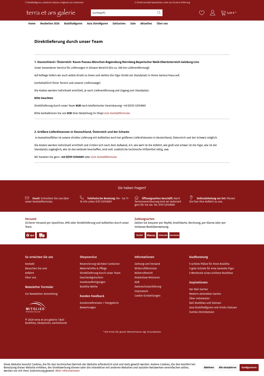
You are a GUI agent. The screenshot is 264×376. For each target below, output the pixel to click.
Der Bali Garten (198, 289)
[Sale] (133, 23)
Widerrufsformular (146, 268)
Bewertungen (88, 307)
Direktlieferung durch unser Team (100, 273)
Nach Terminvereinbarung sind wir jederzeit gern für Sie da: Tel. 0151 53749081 (158, 201)
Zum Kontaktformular (117, 113)
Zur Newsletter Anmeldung (41, 293)
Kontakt (30, 263)
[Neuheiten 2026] (50, 23)
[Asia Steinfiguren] (97, 23)
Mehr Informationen (67, 370)
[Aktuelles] (146, 23)
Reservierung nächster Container (100, 263)
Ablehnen (209, 367)
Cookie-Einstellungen (147, 295)
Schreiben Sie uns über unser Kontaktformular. (47, 200)
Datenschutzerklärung (148, 286)
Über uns (30, 277)
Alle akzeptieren (227, 367)
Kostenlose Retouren (147, 277)
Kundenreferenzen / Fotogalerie (99, 302)
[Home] (32, 23)
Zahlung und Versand (147, 263)
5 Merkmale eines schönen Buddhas (211, 273)
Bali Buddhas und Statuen (205, 302)
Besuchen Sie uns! (36, 268)
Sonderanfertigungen (92, 282)
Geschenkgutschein (91, 277)
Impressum (141, 291)
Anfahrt (29, 273)
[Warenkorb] (228, 12)
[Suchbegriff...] (126, 12)
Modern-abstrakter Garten (205, 293)
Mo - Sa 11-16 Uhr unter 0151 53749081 (104, 200)
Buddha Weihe (89, 286)
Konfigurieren (249, 367)
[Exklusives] (119, 23)
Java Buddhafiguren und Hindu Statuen (213, 307)
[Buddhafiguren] (73, 23)
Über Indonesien (199, 298)
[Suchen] (159, 12)
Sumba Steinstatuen (201, 312)
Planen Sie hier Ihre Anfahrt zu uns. (212, 200)
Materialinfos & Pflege (93, 268)
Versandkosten (154, 332)
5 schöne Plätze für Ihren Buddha (209, 263)
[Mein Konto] (212, 12)
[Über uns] (162, 23)
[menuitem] (126, 13)
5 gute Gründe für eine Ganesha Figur (211, 268)
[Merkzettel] (201, 12)
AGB (137, 282)
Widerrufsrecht (144, 273)
